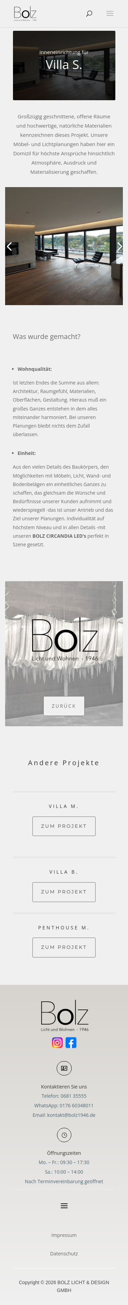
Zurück (64, 706)
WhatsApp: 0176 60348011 (64, 1105)
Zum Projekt (64, 826)
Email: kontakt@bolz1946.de (63, 1115)
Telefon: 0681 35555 (64, 1096)
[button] (9, 246)
